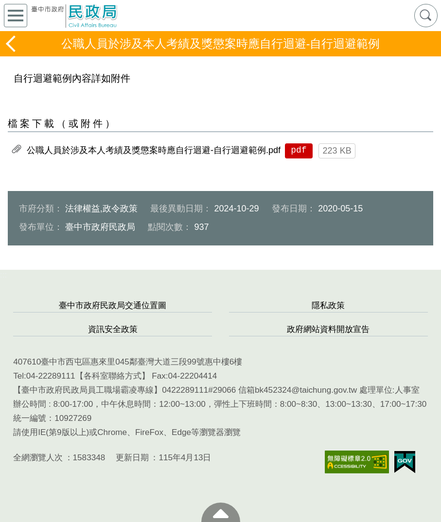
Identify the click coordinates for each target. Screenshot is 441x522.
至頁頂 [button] (220, 512)
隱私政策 (328, 305)
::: (3, 274)
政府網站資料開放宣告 (328, 329)
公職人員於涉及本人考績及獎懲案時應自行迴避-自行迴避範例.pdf (154, 150)
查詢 (426, 15)
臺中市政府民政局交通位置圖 (112, 305)
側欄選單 (15, 15)
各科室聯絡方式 (112, 376)
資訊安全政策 (113, 329)
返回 (11, 43)
